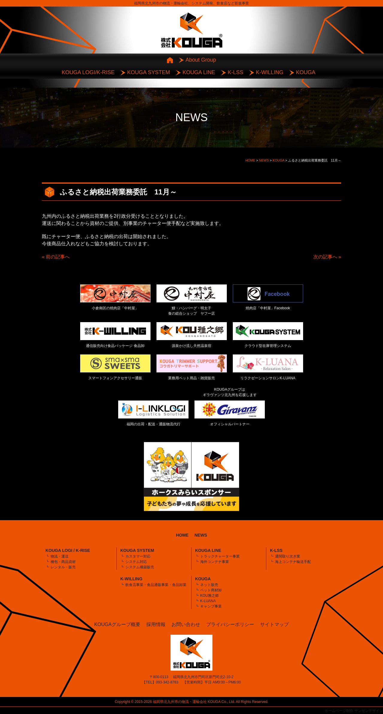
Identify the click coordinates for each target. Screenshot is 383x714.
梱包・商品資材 (63, 562)
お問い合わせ (185, 624)
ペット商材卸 (211, 590)
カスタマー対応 (138, 556)
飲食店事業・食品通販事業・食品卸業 (155, 585)
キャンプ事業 (211, 606)
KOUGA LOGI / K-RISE (67, 550)
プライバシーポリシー (230, 624)
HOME (182, 535)
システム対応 (136, 562)
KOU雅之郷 (209, 595)
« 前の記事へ (56, 256)
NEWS (200, 535)
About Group (201, 60)
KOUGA (305, 72)
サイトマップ (274, 624)
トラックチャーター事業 (220, 556)
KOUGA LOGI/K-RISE (88, 72)
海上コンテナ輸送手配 (293, 562)
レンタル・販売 (63, 567)
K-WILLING (269, 72)
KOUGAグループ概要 (117, 624)
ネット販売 (209, 585)
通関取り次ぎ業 (287, 556)
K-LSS (235, 72)
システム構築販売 (139, 567)
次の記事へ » (327, 256)
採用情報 (155, 624)
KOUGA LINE (199, 72)
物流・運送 (60, 556)
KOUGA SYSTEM (148, 72)
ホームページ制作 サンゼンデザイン (354, 711)
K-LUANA (208, 601)
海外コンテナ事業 (214, 562)
